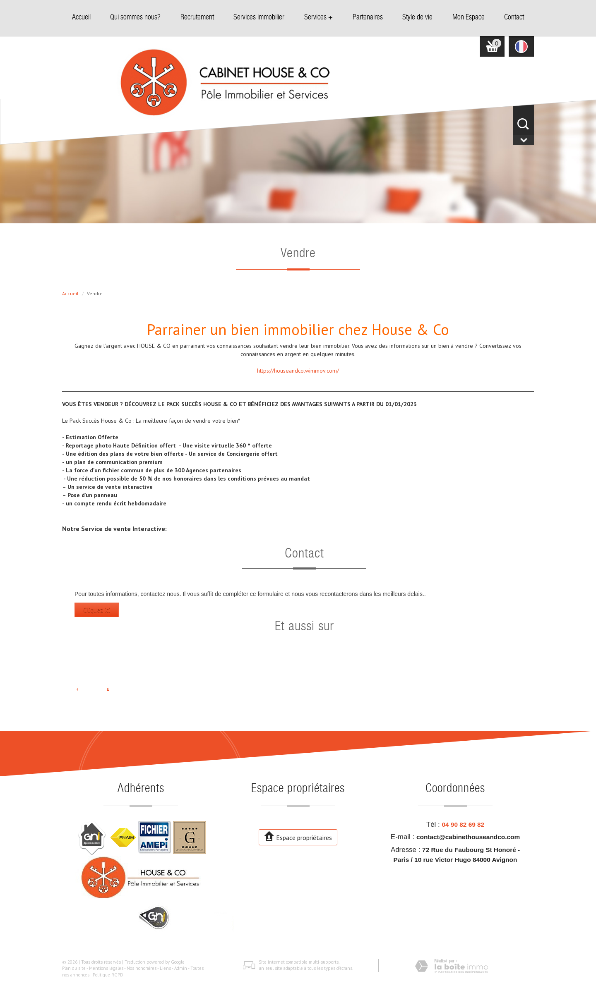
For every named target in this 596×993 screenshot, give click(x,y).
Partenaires (368, 18)
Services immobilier (258, 18)
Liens (165, 968)
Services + (318, 18)
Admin (180, 968)
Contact (514, 18)
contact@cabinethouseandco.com (468, 836)
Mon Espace (468, 18)
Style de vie (417, 18)
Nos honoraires (141, 968)
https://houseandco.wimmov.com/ (298, 370)
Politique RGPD (108, 975)
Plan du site (74, 968)
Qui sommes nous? (135, 18)
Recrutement (197, 18)
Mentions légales (106, 968)
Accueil (81, 18)
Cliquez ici (96, 609)
